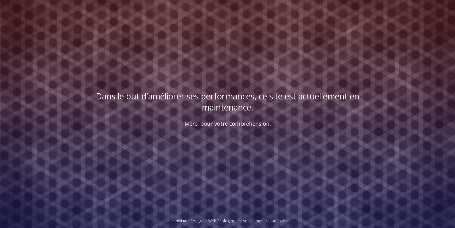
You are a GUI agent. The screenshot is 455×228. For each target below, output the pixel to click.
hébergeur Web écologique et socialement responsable (238, 221)
